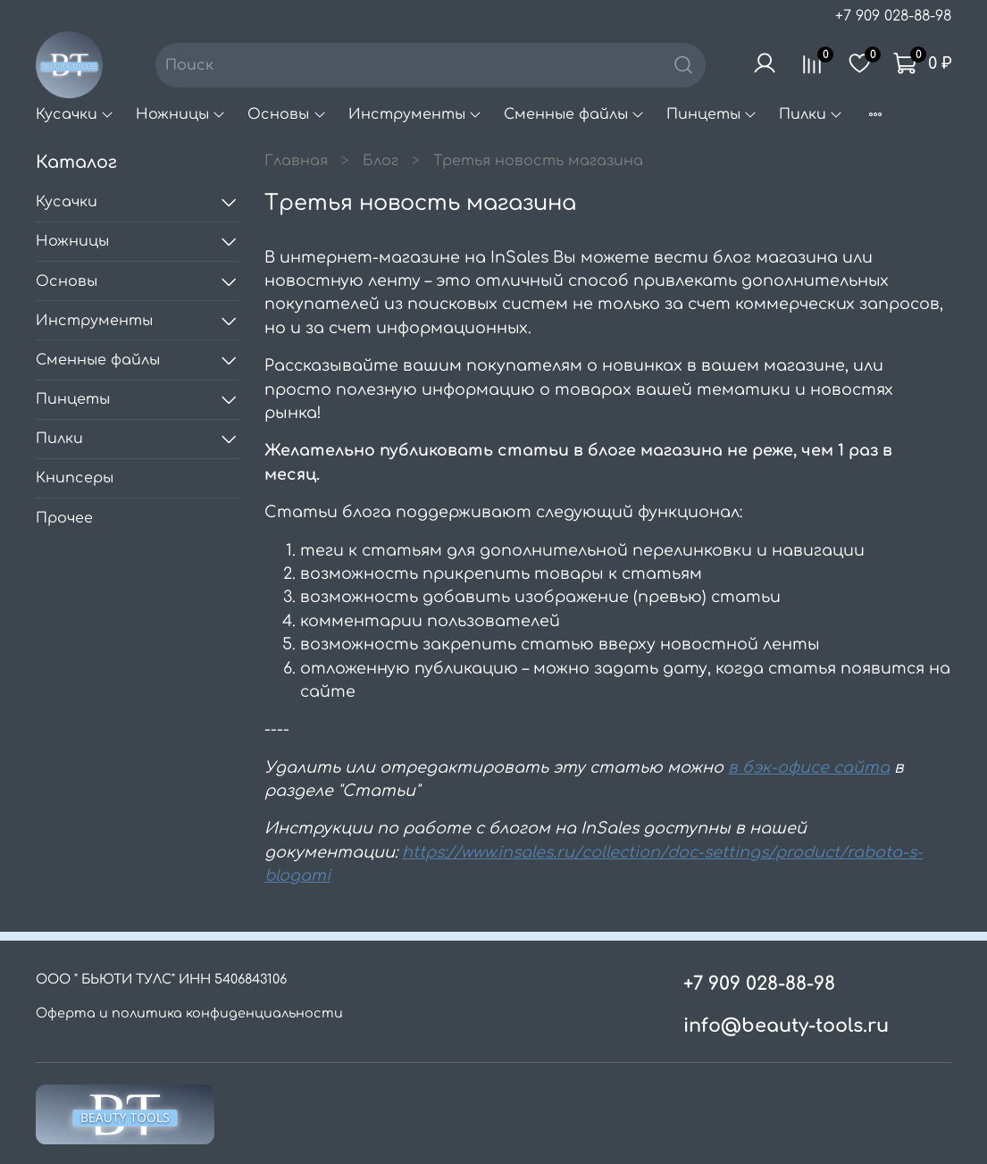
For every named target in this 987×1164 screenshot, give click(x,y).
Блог (380, 161)
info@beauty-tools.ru (786, 1026)
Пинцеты (711, 114)
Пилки (811, 114)
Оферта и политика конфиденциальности (189, 1013)
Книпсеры (74, 478)
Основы (286, 114)
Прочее (64, 518)
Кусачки (75, 114)
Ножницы (181, 114)
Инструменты (415, 114)
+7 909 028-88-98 (893, 16)
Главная (296, 161)
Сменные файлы (574, 114)
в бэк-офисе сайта (809, 767)
